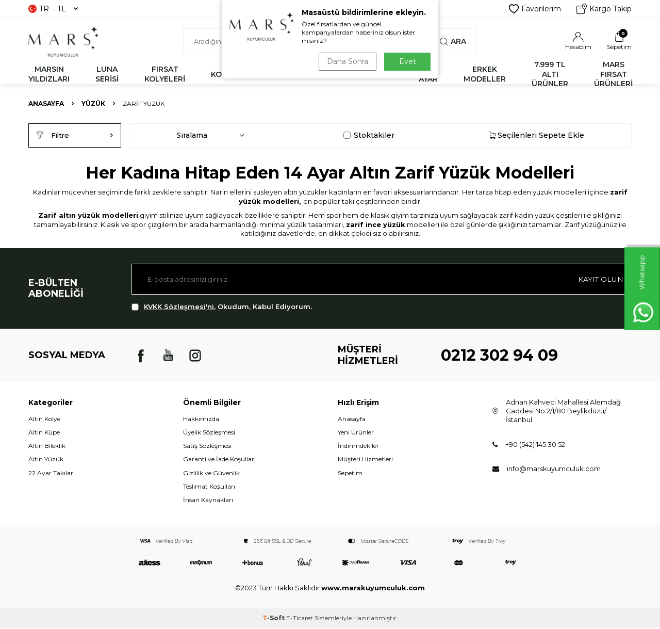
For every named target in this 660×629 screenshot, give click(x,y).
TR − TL (53, 8)
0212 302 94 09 (499, 356)
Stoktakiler (368, 135)
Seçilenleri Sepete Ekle (536, 135)
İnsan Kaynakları (208, 501)
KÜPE (382, 74)
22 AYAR (428, 74)
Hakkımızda (201, 420)
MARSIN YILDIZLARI (49, 74)
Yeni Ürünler (356, 433)
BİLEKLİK (277, 74)
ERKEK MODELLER (485, 74)
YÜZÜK (333, 74)
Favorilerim (535, 9)
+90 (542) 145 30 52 (535, 445)
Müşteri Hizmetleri (365, 460)
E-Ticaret (299, 619)
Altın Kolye (44, 420)
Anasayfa (46, 103)
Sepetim (350, 474)
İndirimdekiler (358, 446)
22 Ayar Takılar (50, 474)
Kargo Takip (604, 9)
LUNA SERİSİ (107, 74)
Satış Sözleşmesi (207, 446)
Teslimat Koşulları (209, 487)
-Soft (274, 619)
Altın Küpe (44, 433)
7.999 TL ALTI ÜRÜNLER (550, 74)
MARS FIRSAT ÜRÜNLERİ (613, 74)
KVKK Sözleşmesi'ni (179, 307)
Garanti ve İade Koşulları (219, 460)
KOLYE (223, 74)
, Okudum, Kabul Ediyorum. (221, 307)
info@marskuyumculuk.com (554, 469)
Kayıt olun (600, 279)
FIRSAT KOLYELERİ (164, 74)
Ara (453, 41)
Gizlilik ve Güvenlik (211, 474)
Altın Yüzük (45, 460)
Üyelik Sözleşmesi (209, 433)
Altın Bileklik (46, 446)
